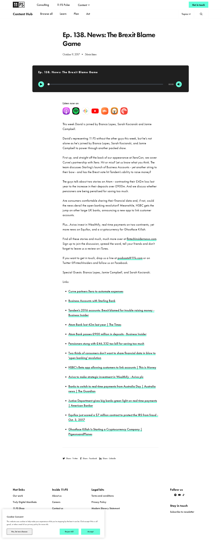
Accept (91, 531)
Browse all (46, 14)
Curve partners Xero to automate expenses (95, 291)
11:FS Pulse (63, 5)
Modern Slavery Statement (105, 508)
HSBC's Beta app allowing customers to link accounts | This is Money (112, 367)
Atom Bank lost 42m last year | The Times (94, 324)
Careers (56, 502)
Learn (63, 14)
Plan (76, 14)
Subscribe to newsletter (182, 511)
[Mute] (179, 84)
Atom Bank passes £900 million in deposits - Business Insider (107, 334)
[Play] (41, 84)
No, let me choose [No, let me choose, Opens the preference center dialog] (19, 531)
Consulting (43, 5)
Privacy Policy (98, 502)
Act (88, 14)
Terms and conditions (102, 495)
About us (56, 495)
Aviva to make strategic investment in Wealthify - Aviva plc (105, 377)
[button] (84, 5)
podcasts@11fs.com (130, 258)
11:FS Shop (19, 508)
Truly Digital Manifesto (25, 502)
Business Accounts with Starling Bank (91, 301)
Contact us (57, 508)
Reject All (69, 531)
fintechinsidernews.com (141, 239)
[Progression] (105, 84)
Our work (18, 495)
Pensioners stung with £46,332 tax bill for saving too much (106, 343)
